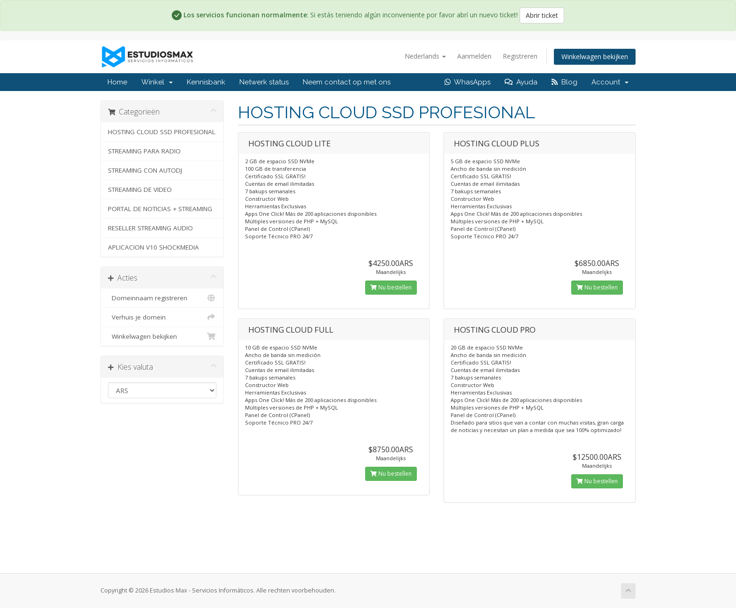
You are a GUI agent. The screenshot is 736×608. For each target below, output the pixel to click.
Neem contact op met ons (347, 82)
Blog (564, 82)
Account (610, 82)
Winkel (157, 82)
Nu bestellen (391, 287)
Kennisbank (206, 82)
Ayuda (521, 82)
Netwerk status (264, 82)
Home (117, 82)
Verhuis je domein (162, 317)
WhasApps (468, 82)
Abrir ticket (542, 15)
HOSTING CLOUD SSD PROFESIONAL (161, 132)
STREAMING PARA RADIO (144, 151)
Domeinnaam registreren (162, 298)
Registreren (520, 56)
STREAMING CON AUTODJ (145, 170)
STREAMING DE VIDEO (140, 189)
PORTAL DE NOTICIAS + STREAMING (160, 209)
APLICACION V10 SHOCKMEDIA (153, 247)
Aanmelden (474, 56)
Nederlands (425, 56)
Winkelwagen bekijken (594, 56)
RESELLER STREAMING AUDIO (150, 228)
